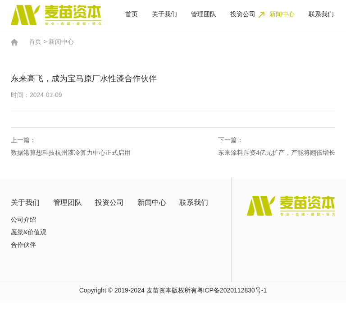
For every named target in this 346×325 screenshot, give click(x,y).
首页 (131, 14)
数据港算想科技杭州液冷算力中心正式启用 (71, 153)
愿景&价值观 (28, 232)
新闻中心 (282, 14)
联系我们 (321, 14)
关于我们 (164, 14)
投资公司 (242, 14)
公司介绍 (23, 220)
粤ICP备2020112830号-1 (232, 291)
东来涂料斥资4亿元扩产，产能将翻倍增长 (276, 153)
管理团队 (203, 14)
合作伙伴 (23, 245)
